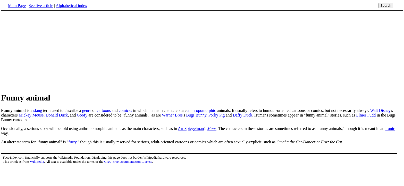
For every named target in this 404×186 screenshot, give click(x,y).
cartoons (104, 110)
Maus (211, 128)
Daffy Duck (242, 115)
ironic (390, 128)
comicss (125, 110)
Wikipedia (37, 162)
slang (37, 110)
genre (86, 110)
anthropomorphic (202, 110)
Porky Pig (216, 115)
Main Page (17, 5)
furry (73, 142)
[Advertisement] (44, 51)
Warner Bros (172, 115)
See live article (41, 5)
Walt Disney (380, 110)
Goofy (82, 115)
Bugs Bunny (196, 115)
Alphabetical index (71, 5)
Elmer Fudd (366, 115)
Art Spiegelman (191, 128)
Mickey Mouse (31, 115)
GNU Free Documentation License (128, 162)
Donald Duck (57, 115)
